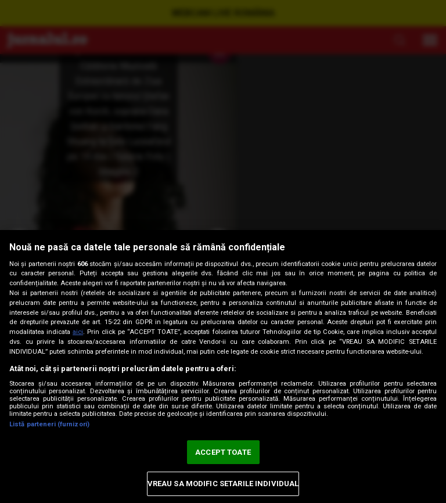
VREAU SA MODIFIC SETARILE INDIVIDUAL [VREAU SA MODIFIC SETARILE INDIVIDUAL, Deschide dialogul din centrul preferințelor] (223, 483)
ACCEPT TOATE (223, 452)
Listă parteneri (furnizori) (49, 424)
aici (78, 332)
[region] (223, 366)
